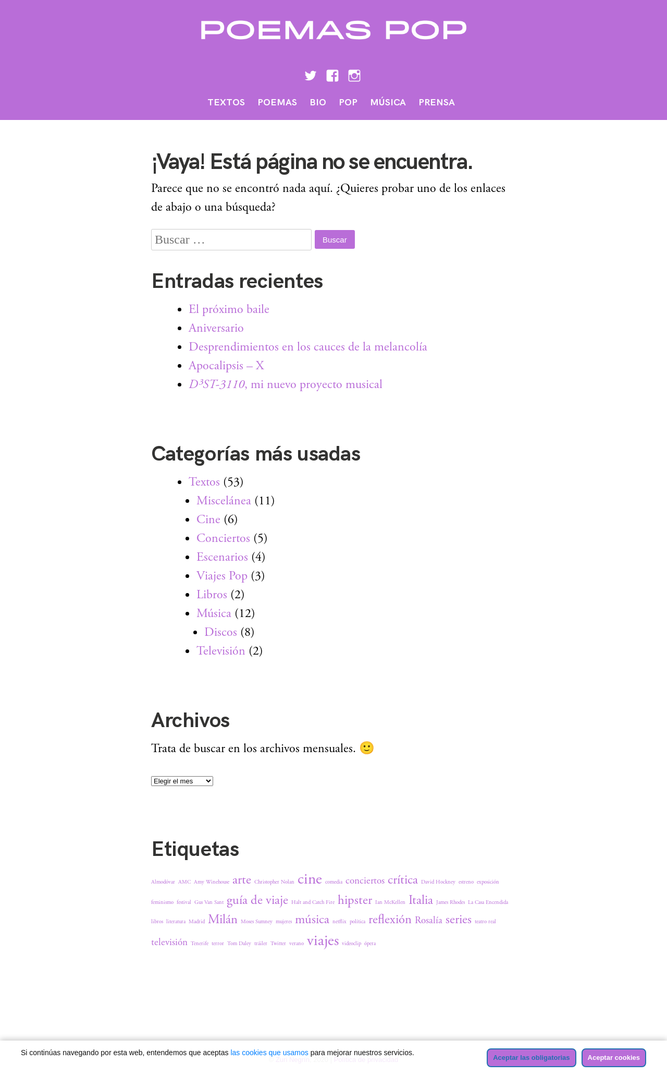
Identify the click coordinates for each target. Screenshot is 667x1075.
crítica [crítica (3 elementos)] (403, 880)
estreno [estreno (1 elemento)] (466, 882)
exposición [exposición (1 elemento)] (488, 882)
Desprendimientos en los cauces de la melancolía (308, 347)
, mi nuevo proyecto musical (285, 384)
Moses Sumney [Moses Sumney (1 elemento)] (257, 921)
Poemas (277, 102)
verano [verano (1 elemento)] (296, 943)
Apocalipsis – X (226, 365)
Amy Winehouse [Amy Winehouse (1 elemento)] (211, 882)
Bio (318, 102)
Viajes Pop (222, 576)
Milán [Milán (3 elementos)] (223, 919)
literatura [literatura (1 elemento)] (176, 921)
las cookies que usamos (269, 1052)
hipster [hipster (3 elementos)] (355, 900)
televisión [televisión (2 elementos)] (169, 942)
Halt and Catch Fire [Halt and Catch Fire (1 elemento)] (313, 902)
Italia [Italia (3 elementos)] (421, 900)
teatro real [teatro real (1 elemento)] (485, 921)
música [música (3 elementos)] (312, 919)
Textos (226, 102)
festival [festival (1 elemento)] (184, 902)
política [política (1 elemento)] (357, 921)
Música (388, 102)
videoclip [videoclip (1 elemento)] (351, 943)
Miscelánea (223, 501)
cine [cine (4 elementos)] (310, 879)
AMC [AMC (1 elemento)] (184, 882)
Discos (220, 632)
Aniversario (216, 328)
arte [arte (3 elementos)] (241, 880)
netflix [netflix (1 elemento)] (339, 921)
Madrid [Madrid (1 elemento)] (197, 921)
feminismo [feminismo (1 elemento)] (162, 902)
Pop (348, 102)
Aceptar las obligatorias (531, 1057)
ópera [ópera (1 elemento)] (370, 943)
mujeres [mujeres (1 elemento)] (284, 921)
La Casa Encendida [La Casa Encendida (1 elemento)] (488, 902)
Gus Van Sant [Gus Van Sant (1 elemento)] (209, 902)
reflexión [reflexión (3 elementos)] (390, 919)
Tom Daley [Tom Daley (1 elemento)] (239, 943)
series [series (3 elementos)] (459, 919)
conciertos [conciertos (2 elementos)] (365, 881)
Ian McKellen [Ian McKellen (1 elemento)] (390, 902)
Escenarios (222, 557)
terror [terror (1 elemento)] (218, 943)
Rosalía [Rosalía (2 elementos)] (428, 920)
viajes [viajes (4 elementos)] (323, 940)
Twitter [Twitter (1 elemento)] (278, 943)
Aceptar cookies (614, 1057)
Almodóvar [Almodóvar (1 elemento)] (163, 882)
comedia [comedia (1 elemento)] (333, 882)
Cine (208, 519)
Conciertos (223, 538)
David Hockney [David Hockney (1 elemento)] (438, 882)
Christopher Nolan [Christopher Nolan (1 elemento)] (274, 882)
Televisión (220, 651)
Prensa (436, 102)
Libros (211, 594)
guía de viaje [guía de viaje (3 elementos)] (257, 900)
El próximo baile (229, 309)
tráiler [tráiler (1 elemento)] (260, 943)
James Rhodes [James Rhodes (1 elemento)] (450, 902)
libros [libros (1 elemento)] (157, 921)
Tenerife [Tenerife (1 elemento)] (199, 943)
